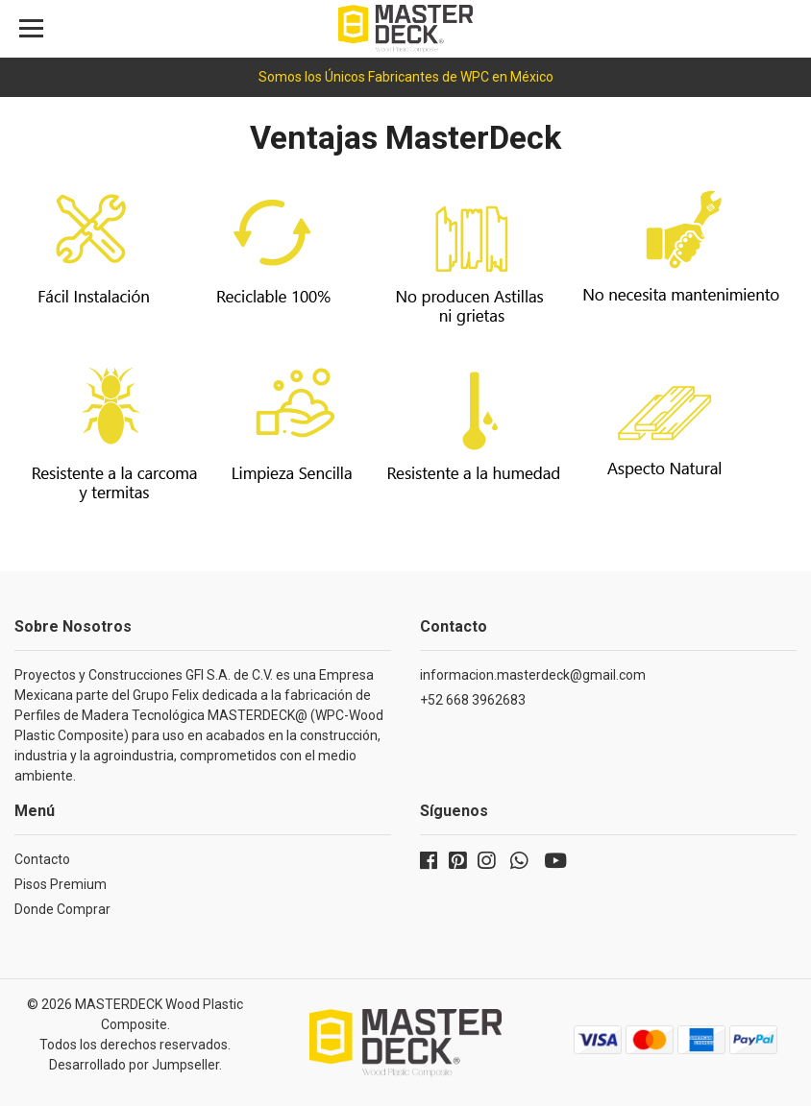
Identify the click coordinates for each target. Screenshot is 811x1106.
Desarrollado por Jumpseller (134, 1064)
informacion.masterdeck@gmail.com (533, 675)
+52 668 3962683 (473, 700)
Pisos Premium (60, 884)
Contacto (42, 859)
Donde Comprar (62, 909)
